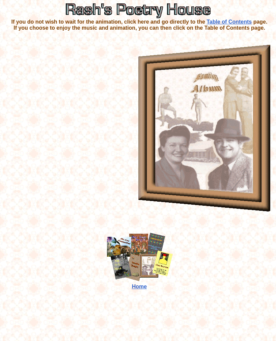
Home (139, 286)
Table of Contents (229, 22)
